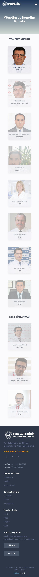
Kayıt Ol (11, 553)
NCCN (6, 526)
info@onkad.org (17, 467)
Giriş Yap (11, 545)
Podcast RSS (9, 504)
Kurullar (7, 481)
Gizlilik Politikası (19, 570)
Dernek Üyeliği (9, 485)
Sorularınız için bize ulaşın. (17, 451)
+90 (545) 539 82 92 (18, 464)
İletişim (6, 500)
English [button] (22, 573)
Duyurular (7, 496)
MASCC (7, 522)
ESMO (6, 514)
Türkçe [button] (16, 573)
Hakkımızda (8, 477)
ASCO (6, 518)
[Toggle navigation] (36, 4)
